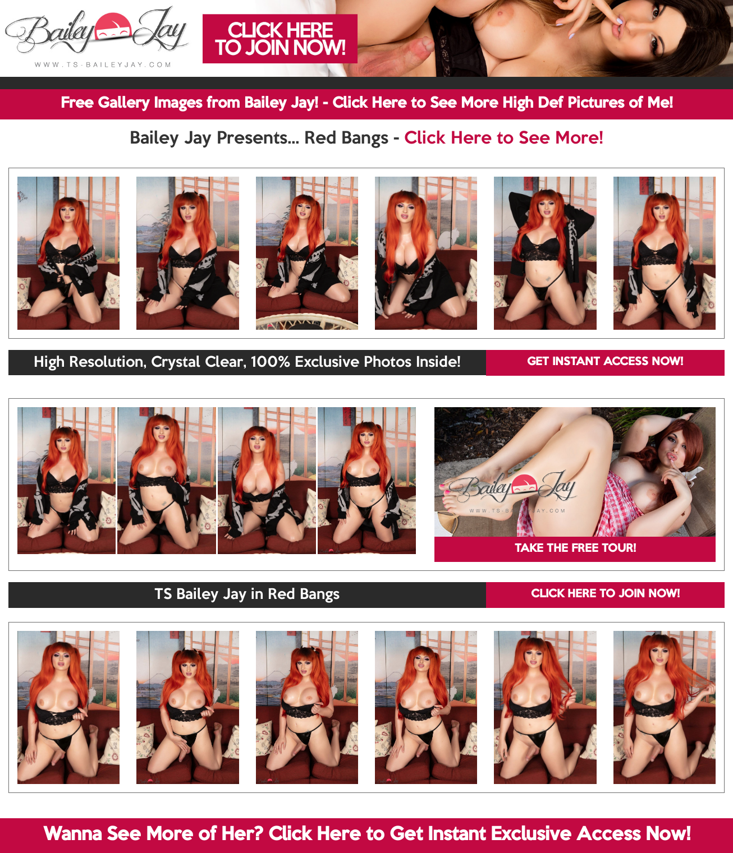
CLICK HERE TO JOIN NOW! (605, 594)
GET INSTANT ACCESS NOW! (605, 362)
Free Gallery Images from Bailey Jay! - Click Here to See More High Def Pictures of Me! (367, 103)
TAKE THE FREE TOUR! (575, 549)
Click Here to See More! (503, 139)
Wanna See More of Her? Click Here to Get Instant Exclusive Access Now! (366, 835)
